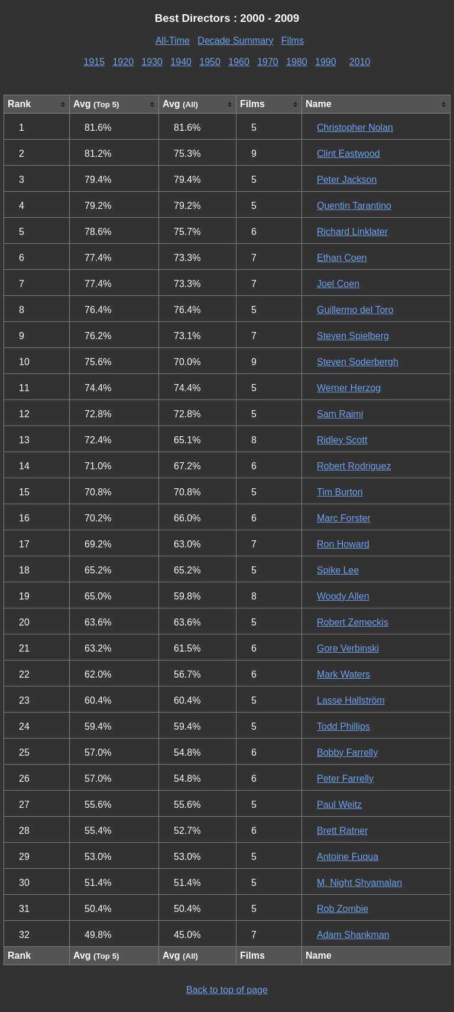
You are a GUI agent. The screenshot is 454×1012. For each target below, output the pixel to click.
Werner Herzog (349, 388)
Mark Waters (343, 674)
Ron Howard (343, 544)
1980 (296, 62)
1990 (325, 62)
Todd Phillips (343, 726)
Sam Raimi (340, 414)
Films (292, 41)
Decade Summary (235, 41)
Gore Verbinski (348, 648)
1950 (209, 62)
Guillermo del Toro (355, 310)
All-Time (172, 41)
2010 (360, 62)
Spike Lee (338, 570)
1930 (152, 62)
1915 (94, 62)
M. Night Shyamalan (359, 883)
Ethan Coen (342, 258)
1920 (123, 62)
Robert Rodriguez (354, 466)
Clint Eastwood (348, 154)
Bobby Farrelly (347, 752)
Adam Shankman (353, 935)
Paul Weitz (339, 805)
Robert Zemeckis (352, 622)
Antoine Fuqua (347, 857)
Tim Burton (340, 492)
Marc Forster (344, 518)
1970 (267, 62)
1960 (238, 62)
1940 (181, 62)
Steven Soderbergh (357, 362)
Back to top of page (227, 990)
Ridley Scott (342, 440)
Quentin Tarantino (354, 206)
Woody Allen (343, 596)
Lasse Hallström (351, 700)
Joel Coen (338, 284)
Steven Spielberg (353, 336)
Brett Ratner (342, 831)
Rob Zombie (342, 909)
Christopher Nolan (355, 128)
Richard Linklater (352, 232)
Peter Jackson (347, 180)
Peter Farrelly (345, 778)
